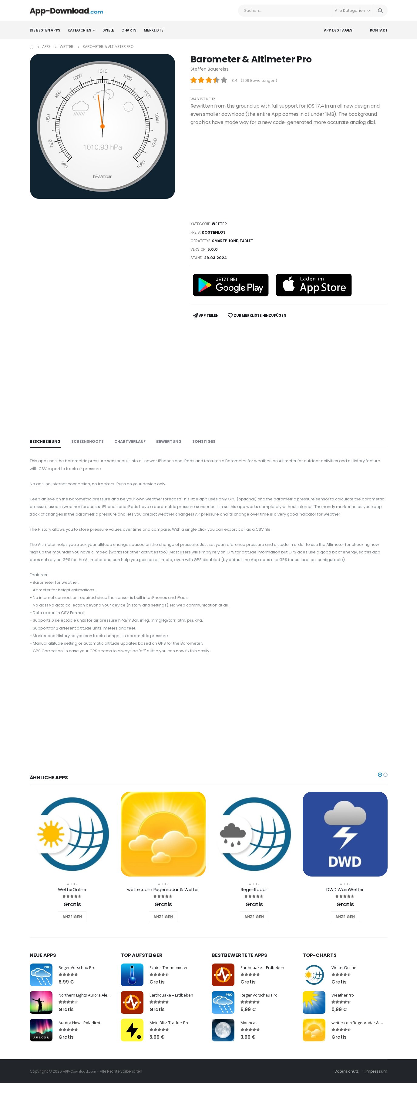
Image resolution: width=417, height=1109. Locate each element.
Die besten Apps (45, 34)
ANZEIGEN (72, 949)
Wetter (66, 51)
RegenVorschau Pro (78, 999)
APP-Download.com (81, 1103)
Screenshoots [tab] (89, 443)
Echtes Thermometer (170, 999)
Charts (128, 34)
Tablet (248, 245)
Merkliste (153, 34)
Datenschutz (345, 1103)
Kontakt (379, 34)
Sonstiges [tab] (208, 443)
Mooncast (250, 1054)
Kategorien (79, 34)
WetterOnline (72, 921)
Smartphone (226, 245)
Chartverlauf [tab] (132, 443)
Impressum (376, 1103)
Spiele (108, 34)
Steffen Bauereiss (210, 73)
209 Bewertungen (259, 85)
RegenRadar (254, 921)
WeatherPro (343, 1027)
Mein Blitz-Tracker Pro (171, 1054)
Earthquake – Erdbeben (172, 1027)
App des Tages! (339, 34)
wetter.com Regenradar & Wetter (163, 921)
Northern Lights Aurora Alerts (87, 1027)
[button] (380, 807)
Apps (46, 51)
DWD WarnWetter (345, 921)
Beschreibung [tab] (46, 443)
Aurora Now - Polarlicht (82, 1054)
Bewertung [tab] (173, 443)
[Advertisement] (289, 177)
